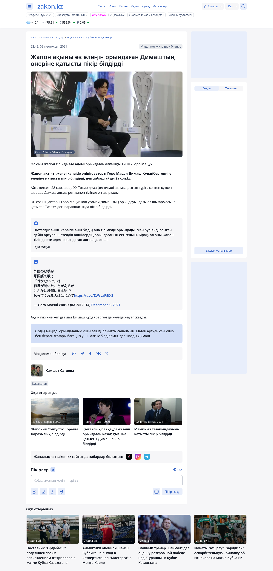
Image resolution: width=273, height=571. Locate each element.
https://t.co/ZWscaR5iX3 (93, 295)
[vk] (98, 353)
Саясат (102, 6)
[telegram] (82, 353)
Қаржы (123, 6)
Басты (34, 37)
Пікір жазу (172, 492)
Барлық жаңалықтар (52, 37)
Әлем (112, 6)
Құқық (146, 6)
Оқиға (135, 6)
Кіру (179, 469)
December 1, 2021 (105, 305)
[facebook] (90, 353)
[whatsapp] (73, 353)
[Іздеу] (243, 6)
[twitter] (106, 353)
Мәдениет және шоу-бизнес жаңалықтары (90, 37)
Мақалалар (160, 6)
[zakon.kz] (50, 6)
